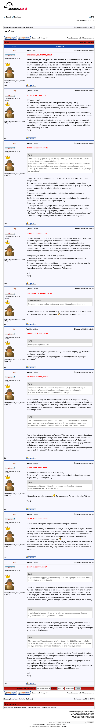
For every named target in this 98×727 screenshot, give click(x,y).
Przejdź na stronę (72, 38)
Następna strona (88, 38)
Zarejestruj (16, 17)
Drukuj (7, 42)
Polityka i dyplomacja (26, 27)
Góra (5, 86)
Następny (91, 42)
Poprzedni (83, 42)
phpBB (42, 724)
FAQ (91, 17)
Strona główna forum (11, 27)
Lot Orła (8, 31)
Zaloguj (7, 17)
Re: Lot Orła (34, 90)
